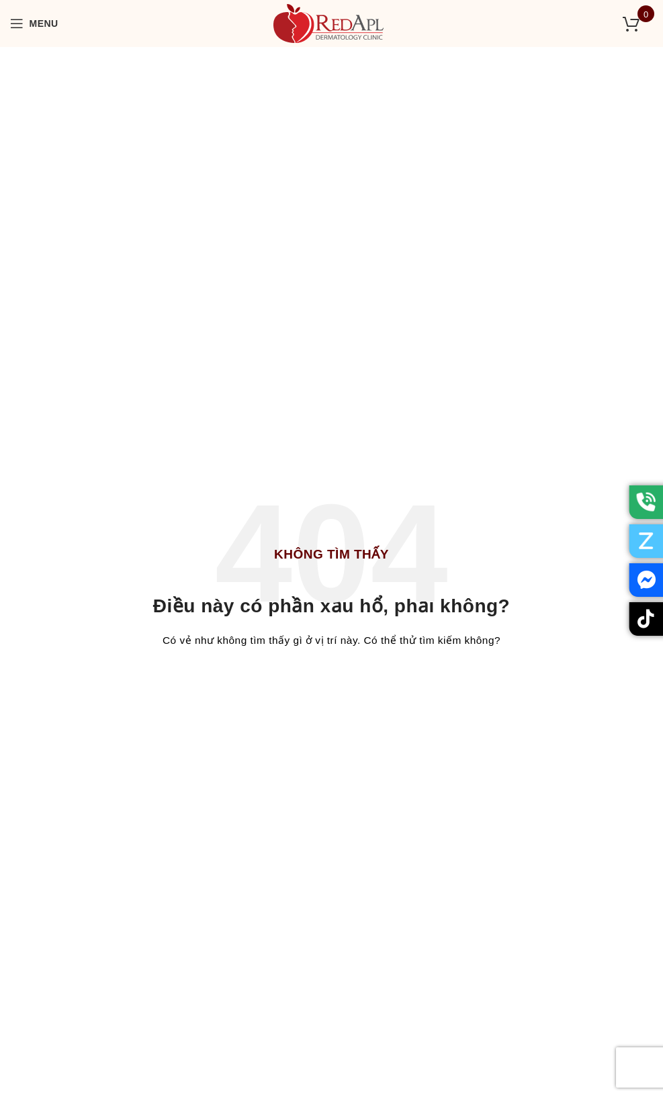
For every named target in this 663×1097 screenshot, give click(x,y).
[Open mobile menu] (34, 23)
